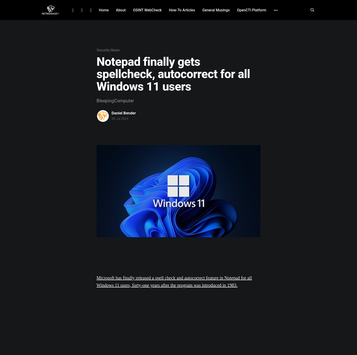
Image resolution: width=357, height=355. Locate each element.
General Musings (216, 10)
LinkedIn (73, 10)
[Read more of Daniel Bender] (103, 116)
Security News (108, 50)
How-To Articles (182, 10)
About (121, 10)
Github (91, 10)
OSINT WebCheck (147, 10)
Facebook (82, 10)
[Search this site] (312, 10)
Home (104, 10)
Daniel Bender (124, 113)
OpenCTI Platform (251, 10)
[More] (275, 10)
